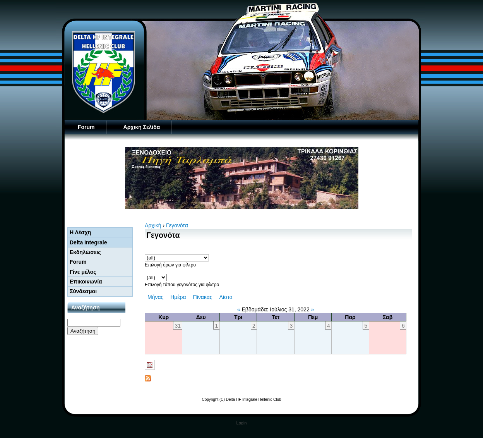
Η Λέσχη (80, 232)
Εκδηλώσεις (85, 252)
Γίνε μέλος (83, 272)
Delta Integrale (88, 242)
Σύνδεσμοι (83, 291)
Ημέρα (178, 297)
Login (241, 423)
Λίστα (226, 297)
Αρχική (153, 225)
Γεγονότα (177, 225)
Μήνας (155, 297)
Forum (86, 127)
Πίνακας (202, 297)
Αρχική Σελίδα (141, 127)
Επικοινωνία (86, 281)
